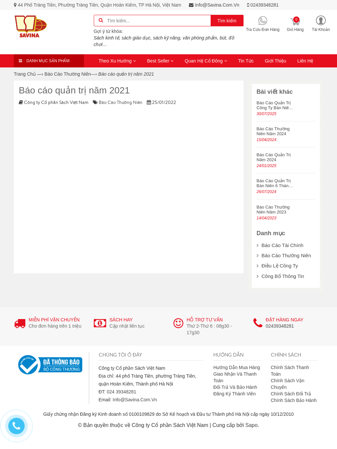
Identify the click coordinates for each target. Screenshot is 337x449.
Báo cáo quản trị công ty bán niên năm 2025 (274, 105)
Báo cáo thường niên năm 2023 (273, 209)
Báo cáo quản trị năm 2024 (274, 157)
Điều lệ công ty (277, 265)
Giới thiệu (275, 60)
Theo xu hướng (117, 60)
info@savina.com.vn (214, 5)
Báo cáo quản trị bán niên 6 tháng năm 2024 (274, 183)
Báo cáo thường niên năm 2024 (273, 131)
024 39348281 (121, 391)
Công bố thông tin (280, 276)
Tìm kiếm (227, 20)
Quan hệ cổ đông (206, 60)
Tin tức (246, 60)
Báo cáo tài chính (280, 245)
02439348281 (263, 5)
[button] (321, 23)
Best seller (160, 60)
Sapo (251, 425)
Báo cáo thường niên (121, 102)
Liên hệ (305, 60)
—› (70, 74)
